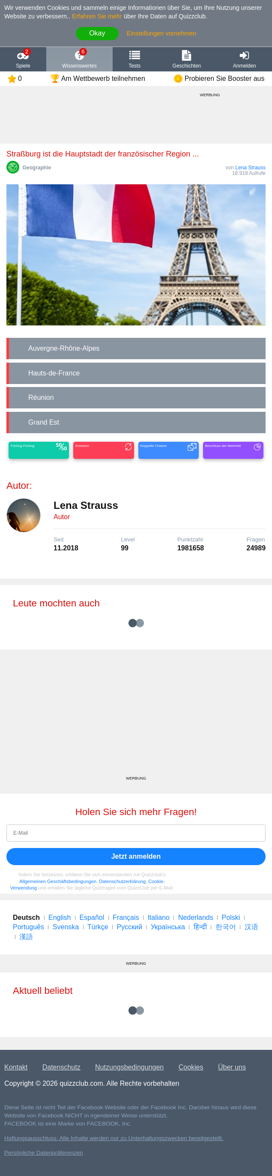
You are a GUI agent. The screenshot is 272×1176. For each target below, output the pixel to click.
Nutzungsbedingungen (129, 1067)
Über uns (232, 1067)
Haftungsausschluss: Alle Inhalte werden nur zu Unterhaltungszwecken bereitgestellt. (114, 1138)
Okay (97, 33)
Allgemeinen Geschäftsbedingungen (57, 881)
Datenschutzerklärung (122, 881)
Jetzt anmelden (136, 856)
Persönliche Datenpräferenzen (43, 1152)
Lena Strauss (250, 168)
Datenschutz (61, 1067)
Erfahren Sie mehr (97, 16)
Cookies (191, 1067)
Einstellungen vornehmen (161, 33)
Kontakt (15, 1067)
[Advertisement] (136, 716)
